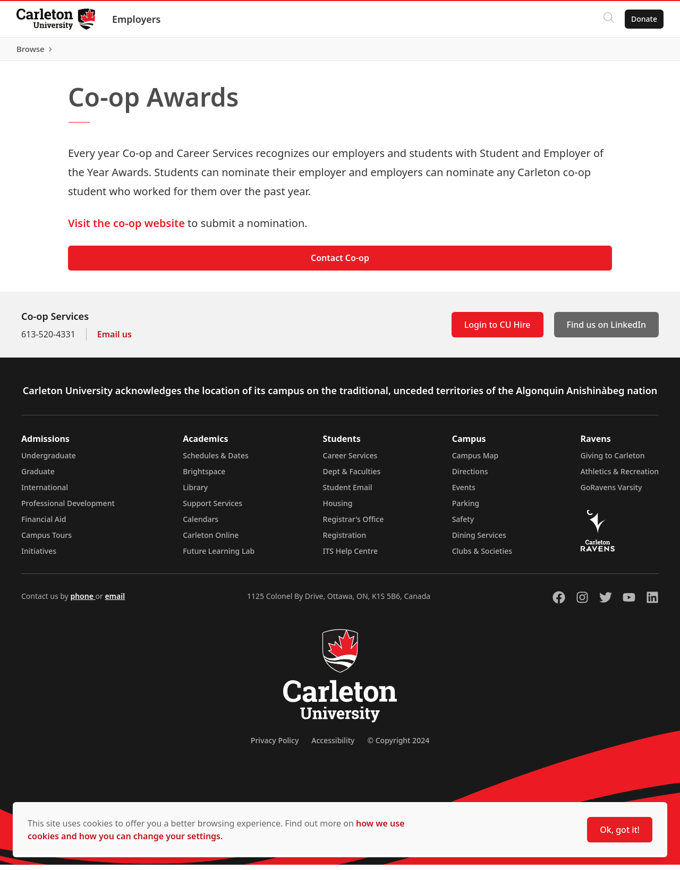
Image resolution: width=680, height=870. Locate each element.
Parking (466, 508)
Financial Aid (43, 524)
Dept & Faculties (352, 477)
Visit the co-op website (126, 228)
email (115, 601)
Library (195, 493)
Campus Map (475, 461)
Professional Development (68, 508)
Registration (345, 540)
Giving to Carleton (613, 461)
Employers (137, 19)
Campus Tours (46, 540)
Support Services (212, 508)
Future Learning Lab (218, 556)
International (44, 493)
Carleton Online (211, 540)
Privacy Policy (275, 746)
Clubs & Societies (482, 556)
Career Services (350, 461)
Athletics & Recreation (620, 477)
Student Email (347, 493)
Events (463, 493)
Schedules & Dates (216, 461)
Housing (338, 508)
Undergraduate (48, 461)
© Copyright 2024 (398, 746)
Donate (644, 19)
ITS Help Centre (350, 556)
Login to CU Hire (497, 330)
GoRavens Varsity (611, 493)
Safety (463, 524)
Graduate (38, 477)
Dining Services (479, 540)
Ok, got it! (620, 830)
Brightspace (204, 477)
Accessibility (332, 746)
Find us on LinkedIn (606, 330)
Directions (470, 477)
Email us (114, 339)
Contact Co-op (340, 263)
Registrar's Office (353, 524)
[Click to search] (608, 19)
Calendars (200, 524)
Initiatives (38, 556)
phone (82, 601)
